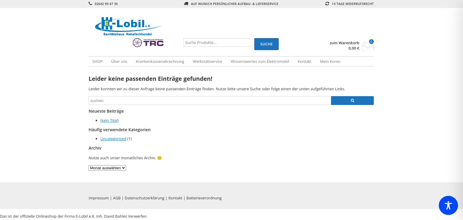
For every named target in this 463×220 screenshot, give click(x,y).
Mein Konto (330, 61)
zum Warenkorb (344, 43)
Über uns (119, 61)
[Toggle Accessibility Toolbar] (448, 205)
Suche (266, 44)
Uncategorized (113, 138)
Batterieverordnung (203, 198)
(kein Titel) (109, 120)
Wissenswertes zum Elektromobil (260, 61)
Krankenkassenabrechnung (160, 61)
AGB (117, 198)
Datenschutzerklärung (144, 198)
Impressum (99, 198)
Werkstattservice (207, 61)
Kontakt (305, 61)
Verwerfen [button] (137, 216)
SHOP (97, 61)
